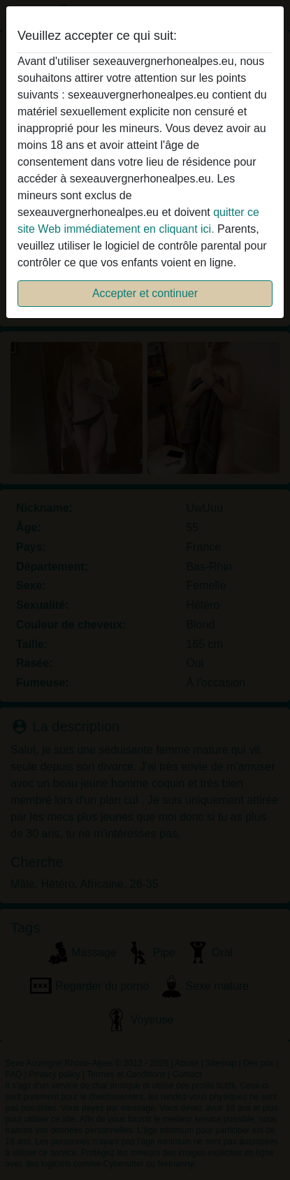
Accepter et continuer (145, 293)
